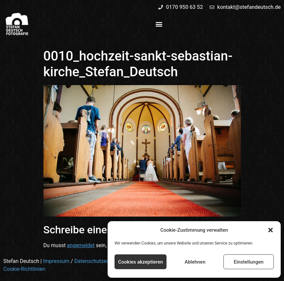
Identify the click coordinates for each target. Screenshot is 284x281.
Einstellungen (249, 262)
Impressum (56, 261)
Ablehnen (195, 262)
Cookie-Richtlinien (24, 269)
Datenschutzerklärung (100, 261)
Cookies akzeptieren (140, 262)
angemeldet (80, 245)
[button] (270, 230)
